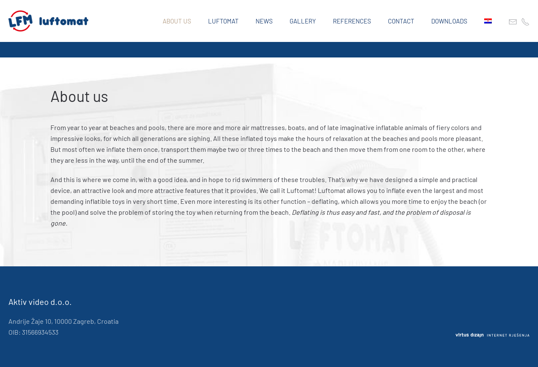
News (264, 21)
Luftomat (223, 21)
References (352, 21)
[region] (269, 49)
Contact (401, 21)
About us (177, 21)
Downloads (449, 21)
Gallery (303, 21)
